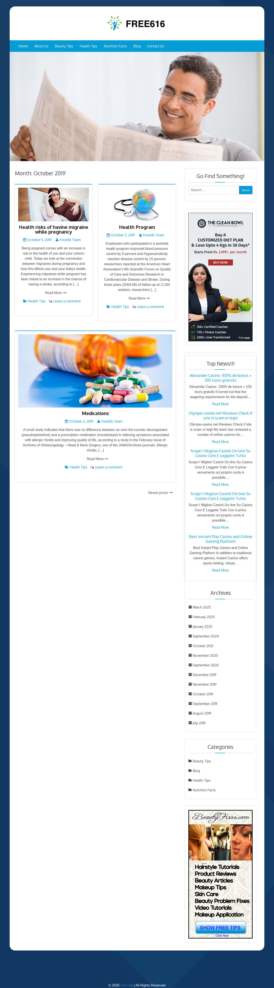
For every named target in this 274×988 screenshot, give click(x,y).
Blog (137, 46)
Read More (53, 293)
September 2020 (206, 665)
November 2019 (205, 684)
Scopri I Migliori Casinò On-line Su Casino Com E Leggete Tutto (220, 453)
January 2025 (202, 626)
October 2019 (203, 694)
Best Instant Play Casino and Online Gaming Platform (220, 539)
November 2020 (205, 655)
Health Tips (88, 46)
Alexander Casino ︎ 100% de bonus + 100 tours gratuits (220, 377)
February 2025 (204, 617)
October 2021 (203, 646)
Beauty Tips (64, 46)
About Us (41, 46)
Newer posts (158, 492)
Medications (95, 413)
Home (23, 46)
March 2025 (202, 607)
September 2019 (205, 704)
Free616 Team (70, 240)
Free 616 (127, 985)
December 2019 (204, 675)
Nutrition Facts (115, 46)
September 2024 (206, 636)
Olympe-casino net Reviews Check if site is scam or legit (220, 415)
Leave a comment (67, 301)
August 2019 (202, 713)
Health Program (137, 227)
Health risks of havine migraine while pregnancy (53, 229)
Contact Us (155, 46)
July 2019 (199, 723)
